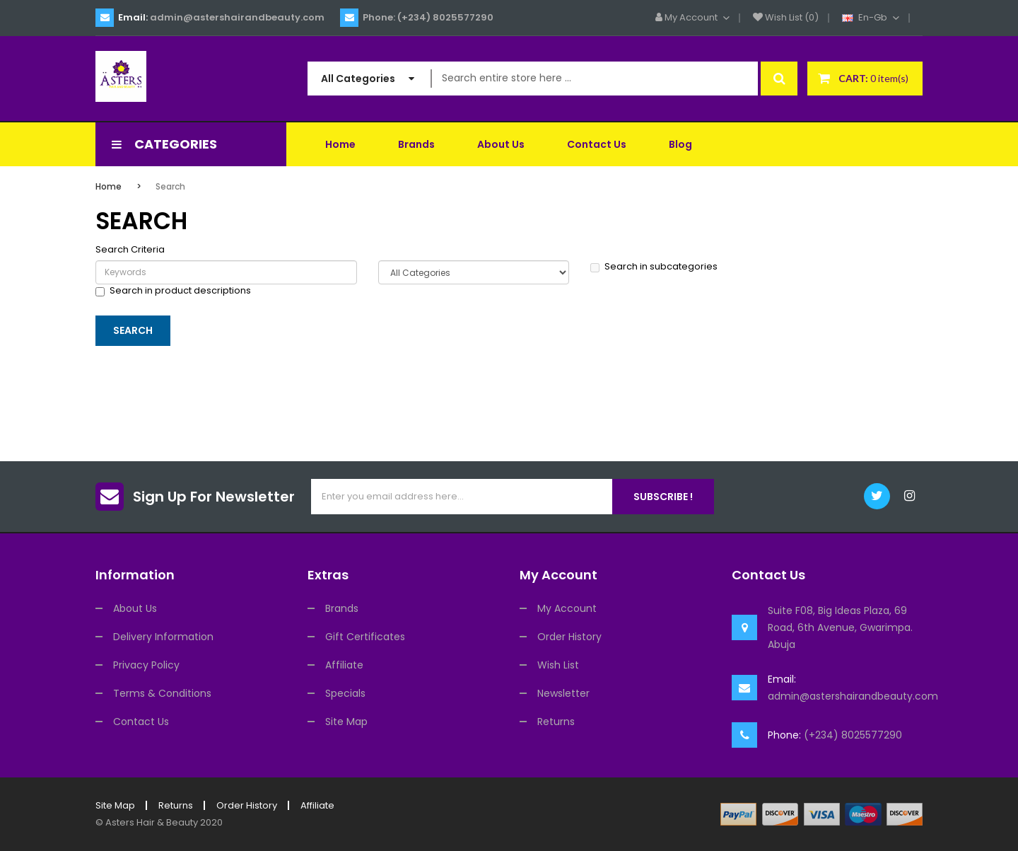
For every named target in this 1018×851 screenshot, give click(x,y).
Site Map (346, 721)
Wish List (558, 665)
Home (108, 186)
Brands (341, 608)
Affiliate (344, 665)
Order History (569, 637)
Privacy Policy (146, 665)
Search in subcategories (654, 266)
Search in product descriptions (173, 290)
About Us (135, 608)
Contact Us (141, 721)
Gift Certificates (365, 637)
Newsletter (563, 693)
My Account (567, 608)
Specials (345, 693)
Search (170, 186)
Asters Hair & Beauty (151, 822)
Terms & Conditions (162, 693)
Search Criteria (130, 249)
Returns (556, 721)
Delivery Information (163, 637)
